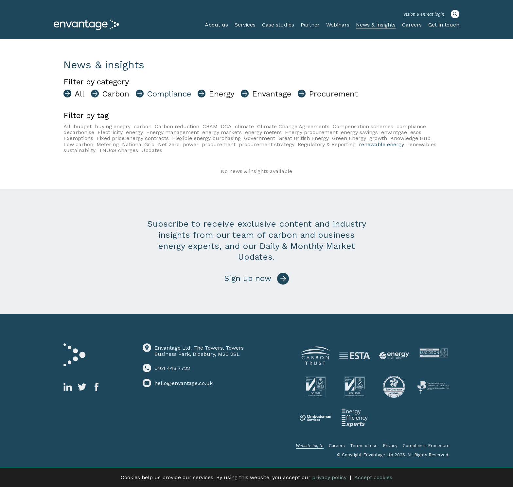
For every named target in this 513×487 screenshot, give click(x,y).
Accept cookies (373, 477)
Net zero (169, 144)
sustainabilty (79, 150)
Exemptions (78, 138)
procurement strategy (266, 144)
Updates (151, 150)
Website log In (310, 445)
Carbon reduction (177, 126)
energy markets (222, 132)
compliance (411, 126)
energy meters (263, 132)
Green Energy (349, 138)
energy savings (359, 132)
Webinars (337, 25)
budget (83, 126)
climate (244, 126)
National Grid (138, 144)
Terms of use (364, 446)
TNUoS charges (118, 150)
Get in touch (443, 25)
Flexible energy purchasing (206, 138)
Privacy (390, 446)
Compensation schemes (363, 126)
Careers (412, 25)
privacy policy (329, 477)
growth (378, 138)
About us (216, 25)
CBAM (210, 126)
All (66, 126)
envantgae (394, 132)
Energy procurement (311, 132)
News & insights (376, 25)
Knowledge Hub (410, 138)
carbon (142, 126)
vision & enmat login (424, 14)
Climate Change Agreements (293, 126)
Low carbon (78, 144)
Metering (108, 144)
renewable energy (381, 144)
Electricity (110, 132)
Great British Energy (303, 138)
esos (415, 132)
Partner (310, 25)
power (191, 144)
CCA (226, 126)
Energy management (172, 132)
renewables (421, 144)
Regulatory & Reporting (327, 144)
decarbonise (78, 132)
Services (245, 25)
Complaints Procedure (426, 446)
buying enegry (113, 126)
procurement (219, 144)
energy (134, 132)
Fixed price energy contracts (133, 138)
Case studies (278, 25)
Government (259, 138)
